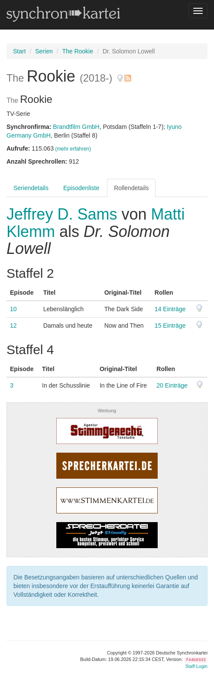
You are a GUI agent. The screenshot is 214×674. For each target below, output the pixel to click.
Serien (43, 51)
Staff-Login (196, 666)
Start (19, 51)
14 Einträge (170, 309)
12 (13, 325)
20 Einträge (172, 385)
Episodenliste (81, 187)
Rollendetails (131, 187)
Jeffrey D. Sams (63, 214)
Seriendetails (31, 187)
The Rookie (77, 51)
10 (13, 309)
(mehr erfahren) (73, 149)
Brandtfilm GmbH (76, 126)
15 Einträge (170, 325)
